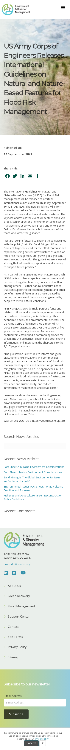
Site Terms (15, 637)
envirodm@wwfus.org (17, 564)
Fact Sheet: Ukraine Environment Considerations (33, 472)
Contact (13, 627)
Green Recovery (19, 596)
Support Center (19, 616)
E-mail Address (13, 696)
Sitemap (13, 657)
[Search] (35, 446)
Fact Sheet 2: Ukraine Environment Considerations (34, 467)
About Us (14, 586)
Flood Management (21, 606)
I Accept (31, 743)
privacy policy (42, 738)
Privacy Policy (17, 647)
